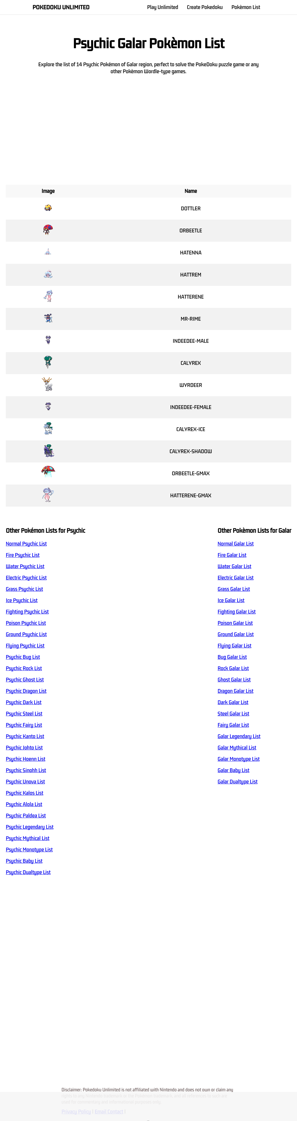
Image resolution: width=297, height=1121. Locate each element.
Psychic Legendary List (29, 827)
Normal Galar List (235, 543)
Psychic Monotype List (29, 849)
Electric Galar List (235, 577)
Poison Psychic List (26, 623)
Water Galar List (234, 566)
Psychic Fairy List (24, 725)
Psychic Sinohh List (26, 770)
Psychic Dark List (23, 702)
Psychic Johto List (24, 747)
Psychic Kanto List (25, 736)
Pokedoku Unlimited (61, 7)
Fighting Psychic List (27, 611)
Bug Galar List (232, 657)
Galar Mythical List (237, 747)
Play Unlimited (162, 7)
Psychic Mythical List (27, 838)
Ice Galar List (231, 600)
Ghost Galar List (234, 679)
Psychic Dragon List (26, 691)
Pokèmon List (245, 7)
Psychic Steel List (24, 713)
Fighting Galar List (237, 611)
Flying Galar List (234, 645)
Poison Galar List (235, 623)
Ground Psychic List (26, 634)
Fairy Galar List (233, 725)
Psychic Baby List (24, 861)
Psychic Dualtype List (28, 872)
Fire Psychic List (22, 555)
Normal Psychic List (26, 543)
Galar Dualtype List (238, 781)
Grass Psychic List (24, 589)
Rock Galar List (233, 668)
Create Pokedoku (205, 7)
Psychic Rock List (24, 668)
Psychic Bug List (23, 657)
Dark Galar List (233, 702)
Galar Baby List (233, 770)
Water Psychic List (25, 566)
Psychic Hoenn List (25, 759)
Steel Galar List (233, 713)
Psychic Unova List (25, 781)
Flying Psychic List (25, 645)
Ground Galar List (235, 634)
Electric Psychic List (26, 577)
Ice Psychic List (21, 600)
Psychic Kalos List (24, 793)
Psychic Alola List (24, 804)
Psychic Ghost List (25, 679)
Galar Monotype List (239, 759)
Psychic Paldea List (26, 815)
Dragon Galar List (235, 691)
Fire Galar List (232, 555)
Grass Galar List (234, 589)
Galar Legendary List (239, 736)
